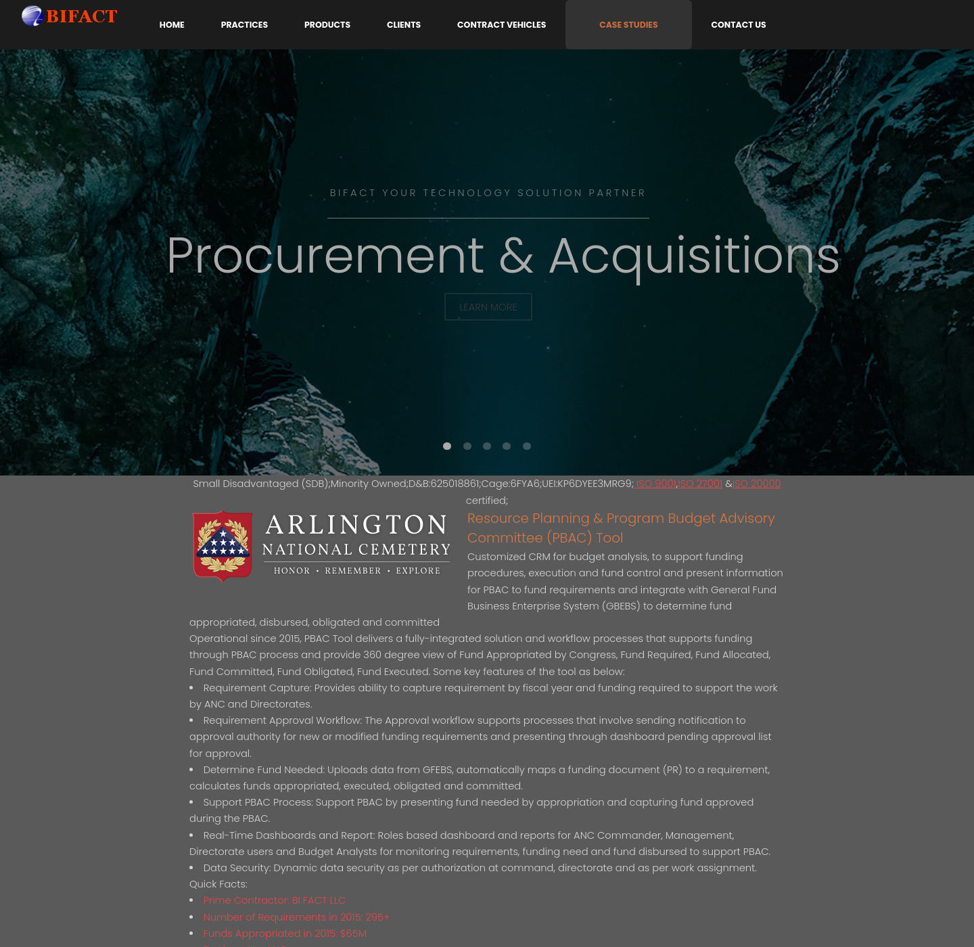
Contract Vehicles (501, 24)
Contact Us (739, 24)
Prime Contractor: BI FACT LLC (275, 900)
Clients (404, 24)
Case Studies (628, 24)
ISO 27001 (700, 483)
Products (327, 24)
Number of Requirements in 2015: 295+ (297, 917)
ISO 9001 (655, 483)
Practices (244, 24)
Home (172, 24)
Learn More (488, 307)
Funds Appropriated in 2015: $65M (285, 933)
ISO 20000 (757, 483)
